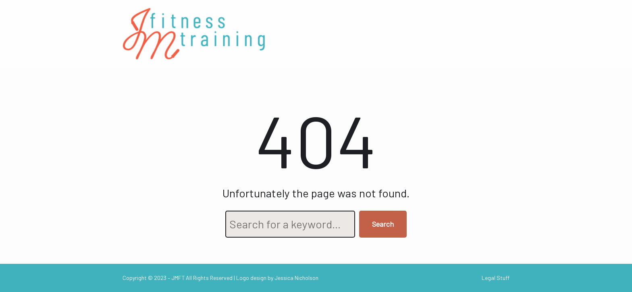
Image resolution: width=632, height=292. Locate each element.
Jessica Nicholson (296, 277)
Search (383, 224)
